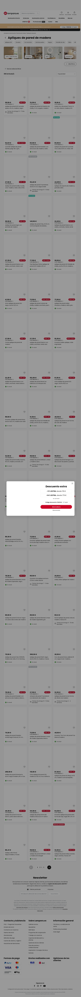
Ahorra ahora (56, 507)
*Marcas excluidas (56, 510)
